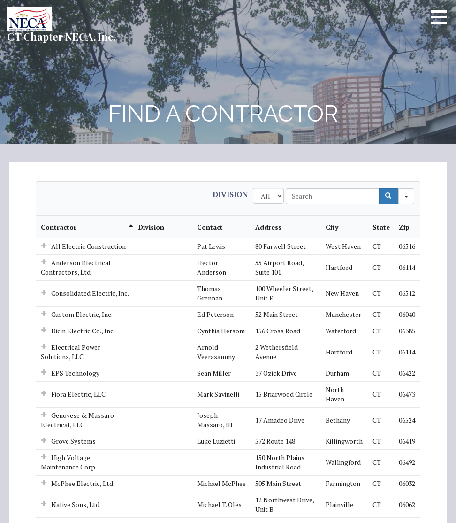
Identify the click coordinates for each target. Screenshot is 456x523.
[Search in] (406, 196)
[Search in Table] (332, 196)
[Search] (388, 196)
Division (230, 194)
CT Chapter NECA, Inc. (61, 37)
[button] (442, 17)
